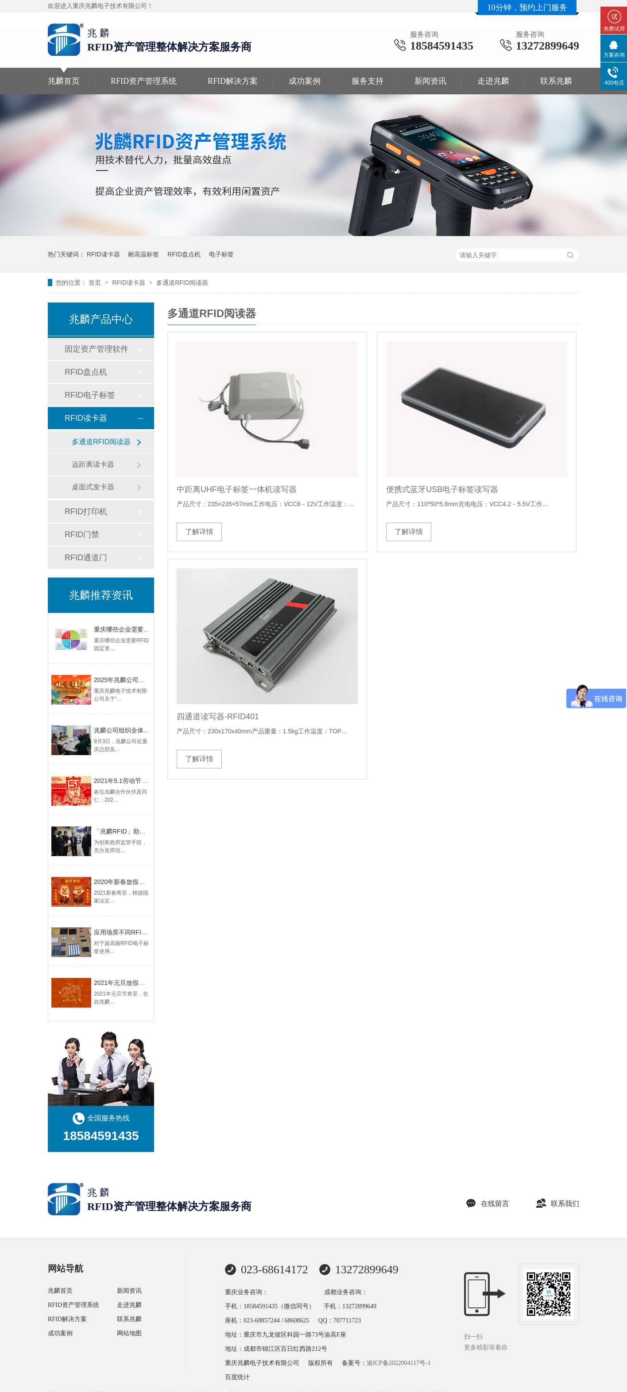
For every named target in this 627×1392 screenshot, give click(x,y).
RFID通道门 (86, 557)
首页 (96, 282)
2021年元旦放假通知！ (125, 982)
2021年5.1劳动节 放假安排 (131, 780)
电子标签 (221, 254)
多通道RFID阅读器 (182, 282)
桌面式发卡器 (93, 487)
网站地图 (129, 1333)
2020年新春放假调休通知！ (132, 881)
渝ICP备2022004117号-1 (399, 1363)
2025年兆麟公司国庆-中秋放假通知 (142, 679)
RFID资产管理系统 (144, 81)
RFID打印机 (86, 511)
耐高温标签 (143, 254)
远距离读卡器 (93, 464)
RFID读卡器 (103, 254)
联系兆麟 (556, 81)
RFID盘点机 (184, 254)
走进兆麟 (493, 81)
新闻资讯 (430, 81)
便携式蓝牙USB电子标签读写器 (442, 489)
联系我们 (557, 1203)
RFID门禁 (82, 534)
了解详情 (199, 531)
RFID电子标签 (90, 395)
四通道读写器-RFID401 (218, 716)
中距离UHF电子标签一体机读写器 (237, 489)
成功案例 (305, 81)
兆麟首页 (64, 81)
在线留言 (487, 1203)
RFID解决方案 (233, 81)
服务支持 (367, 81)
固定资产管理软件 (96, 349)
